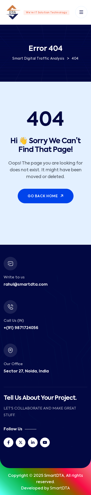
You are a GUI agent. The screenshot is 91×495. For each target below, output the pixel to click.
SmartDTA (60, 488)
